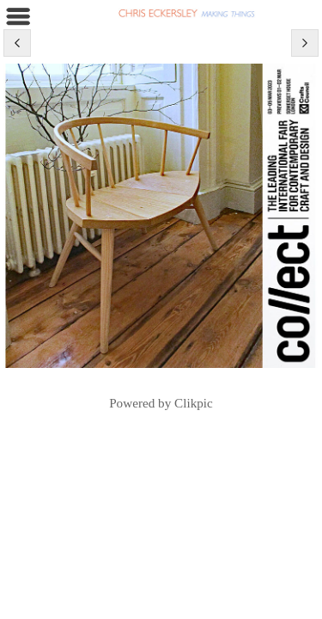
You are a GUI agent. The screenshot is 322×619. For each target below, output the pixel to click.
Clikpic (193, 402)
